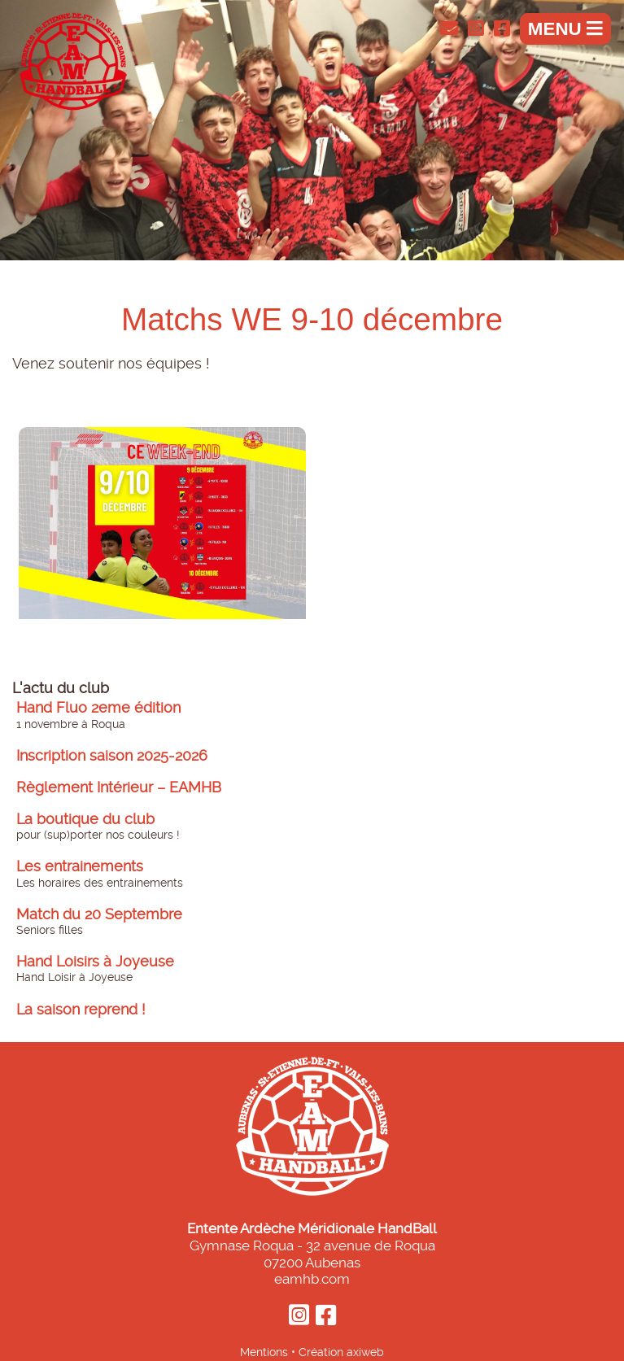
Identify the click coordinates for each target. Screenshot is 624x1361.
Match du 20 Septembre (99, 914)
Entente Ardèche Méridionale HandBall (312, 1228)
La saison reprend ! (81, 1009)
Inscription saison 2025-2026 (111, 756)
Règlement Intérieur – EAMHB (118, 787)
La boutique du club (85, 819)
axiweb (365, 1352)
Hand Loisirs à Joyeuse (95, 961)
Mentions (264, 1352)
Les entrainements (79, 866)
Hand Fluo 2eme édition (98, 708)
